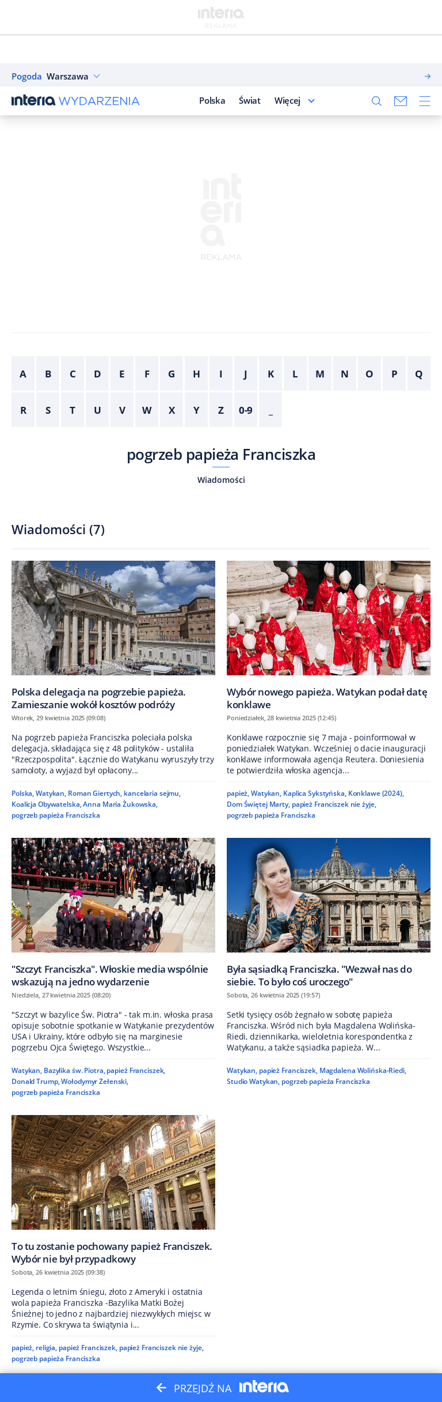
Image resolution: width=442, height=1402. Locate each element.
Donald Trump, (35, 1081)
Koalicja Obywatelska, (47, 804)
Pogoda (27, 76)
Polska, (23, 793)
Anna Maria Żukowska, (120, 804)
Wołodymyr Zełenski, (94, 1081)
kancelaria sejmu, (152, 793)
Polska (212, 100)
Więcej (287, 100)
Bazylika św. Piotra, (74, 1070)
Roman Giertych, (95, 793)
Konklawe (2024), (376, 793)
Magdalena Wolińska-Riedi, (362, 1070)
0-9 (246, 410)
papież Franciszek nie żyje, (334, 804)
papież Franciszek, (135, 1070)
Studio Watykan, (253, 1081)
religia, (46, 1347)
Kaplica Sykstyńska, (314, 793)
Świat (250, 100)
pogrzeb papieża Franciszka (221, 454)
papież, (238, 793)
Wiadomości (221, 479)
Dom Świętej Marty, (258, 804)
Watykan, (51, 793)
